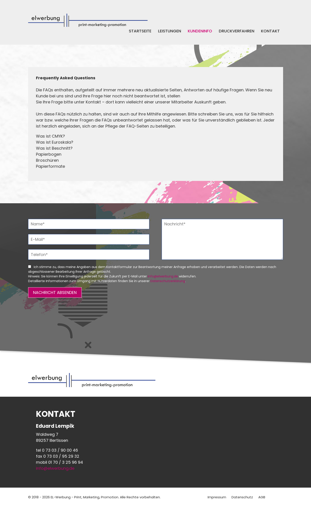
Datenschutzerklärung (167, 281)
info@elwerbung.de (163, 276)
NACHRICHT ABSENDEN (55, 292)
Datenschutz (242, 497)
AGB (261, 497)
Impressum (217, 497)
